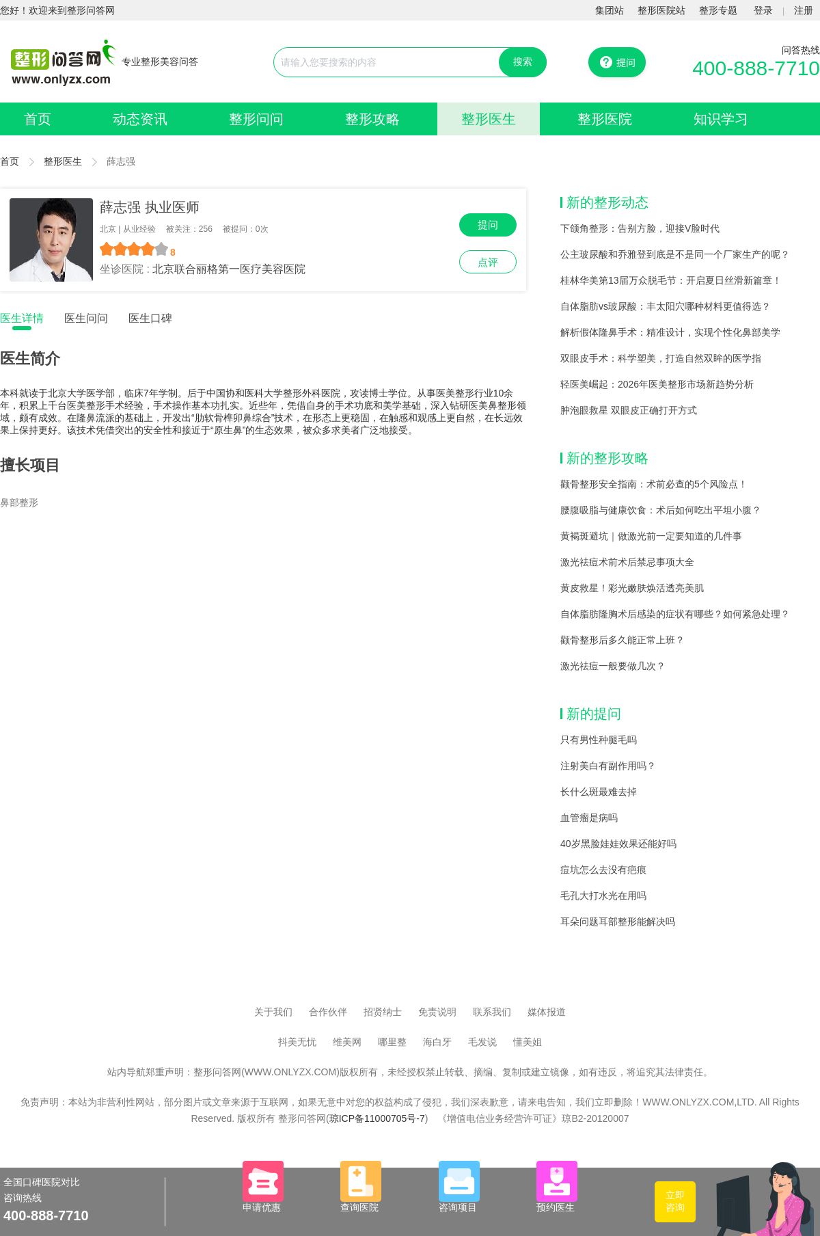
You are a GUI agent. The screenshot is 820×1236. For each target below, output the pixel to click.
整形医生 (488, 118)
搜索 (522, 61)
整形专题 (718, 10)
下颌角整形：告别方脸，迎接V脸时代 (640, 228)
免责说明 (437, 1011)
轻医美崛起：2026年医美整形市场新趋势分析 (657, 384)
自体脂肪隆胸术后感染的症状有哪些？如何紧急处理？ (675, 613)
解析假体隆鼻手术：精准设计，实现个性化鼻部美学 (670, 332)
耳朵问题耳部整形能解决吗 (617, 921)
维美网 (347, 1041)
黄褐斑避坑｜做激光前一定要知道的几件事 (651, 535)
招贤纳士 (383, 1011)
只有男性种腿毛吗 (598, 739)
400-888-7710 (756, 68)
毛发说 (482, 1041)
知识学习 (721, 118)
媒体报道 (547, 1011)
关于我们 (273, 1011)
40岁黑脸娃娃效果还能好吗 (618, 843)
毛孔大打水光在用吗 (603, 895)
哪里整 (392, 1041)
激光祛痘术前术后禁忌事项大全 (627, 561)
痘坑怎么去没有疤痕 (603, 869)
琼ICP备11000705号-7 (377, 1118)
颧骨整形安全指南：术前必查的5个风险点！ (654, 484)
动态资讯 (140, 118)
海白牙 (437, 1041)
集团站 (609, 10)
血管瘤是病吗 (589, 817)
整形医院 (604, 118)
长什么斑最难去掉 (598, 791)
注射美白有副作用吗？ (608, 765)
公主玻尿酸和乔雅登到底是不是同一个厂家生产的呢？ (675, 254)
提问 (488, 224)
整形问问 (256, 118)
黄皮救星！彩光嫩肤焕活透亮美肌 (632, 587)
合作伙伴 (328, 1011)
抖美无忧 (297, 1041)
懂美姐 (527, 1041)
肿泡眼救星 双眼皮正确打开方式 (628, 410)
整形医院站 (661, 10)
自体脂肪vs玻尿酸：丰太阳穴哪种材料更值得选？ (665, 306)
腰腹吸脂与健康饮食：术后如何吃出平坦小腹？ (660, 510)
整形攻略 (372, 118)
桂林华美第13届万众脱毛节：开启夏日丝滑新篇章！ (671, 280)
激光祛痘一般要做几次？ (613, 665)
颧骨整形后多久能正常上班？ (622, 639)
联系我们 (492, 1011)
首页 (37, 118)
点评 (488, 262)
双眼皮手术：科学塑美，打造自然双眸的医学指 (660, 358)
